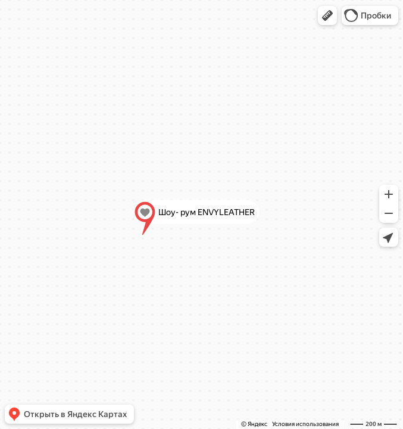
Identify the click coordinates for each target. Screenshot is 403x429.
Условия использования (305, 424)
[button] (327, 15)
